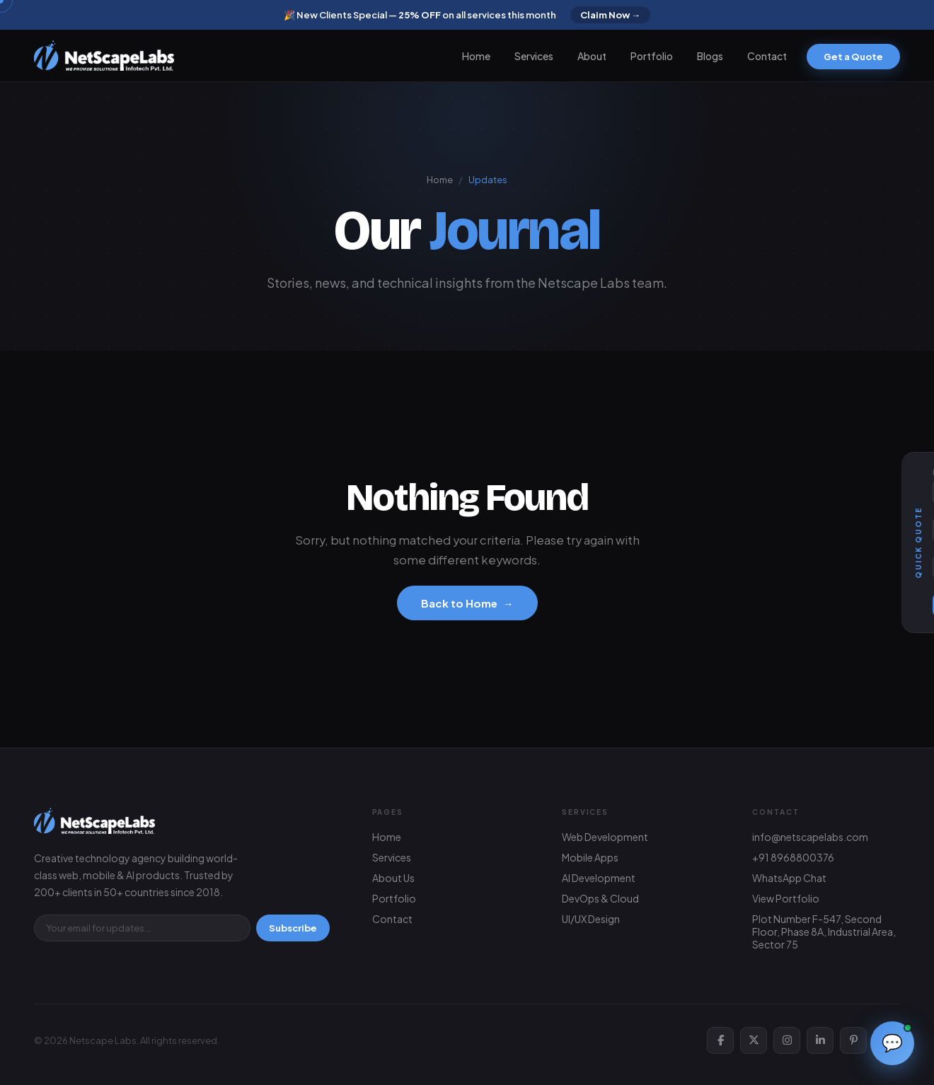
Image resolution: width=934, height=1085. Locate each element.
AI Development (598, 877)
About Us (393, 877)
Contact (767, 56)
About (591, 56)
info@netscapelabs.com (810, 836)
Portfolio (651, 56)
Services (533, 56)
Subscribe (293, 928)
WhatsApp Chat (789, 877)
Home (476, 56)
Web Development (605, 836)
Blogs (710, 56)
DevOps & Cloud (600, 898)
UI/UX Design (591, 918)
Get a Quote (853, 56)
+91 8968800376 (793, 857)
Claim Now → (610, 15)
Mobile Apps (590, 857)
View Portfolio (785, 898)
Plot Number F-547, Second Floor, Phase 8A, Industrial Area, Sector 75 (824, 931)
